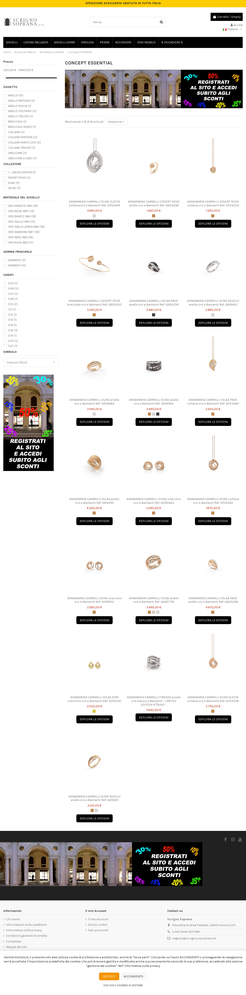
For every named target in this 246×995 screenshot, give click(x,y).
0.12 (12, 314)
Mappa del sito (16, 947)
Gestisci (109, 976)
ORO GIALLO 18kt (21, 221)
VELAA (14, 188)
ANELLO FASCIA (19, 106)
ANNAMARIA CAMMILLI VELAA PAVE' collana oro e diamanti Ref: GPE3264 (213, 401)
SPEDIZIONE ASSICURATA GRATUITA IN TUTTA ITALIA (123, 3)
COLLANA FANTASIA (22, 137)
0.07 (13, 293)
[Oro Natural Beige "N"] (153, 612)
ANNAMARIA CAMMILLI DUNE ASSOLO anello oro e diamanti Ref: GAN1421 (94, 798)
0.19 (12, 335)
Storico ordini (97, 925)
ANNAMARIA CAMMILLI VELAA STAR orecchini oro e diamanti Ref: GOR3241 (94, 699)
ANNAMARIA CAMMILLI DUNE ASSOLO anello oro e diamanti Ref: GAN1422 (213, 302)
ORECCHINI (17, 153)
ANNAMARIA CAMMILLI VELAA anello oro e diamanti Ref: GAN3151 (94, 501)
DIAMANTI (17, 265)
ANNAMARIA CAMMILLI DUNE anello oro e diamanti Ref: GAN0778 (154, 600)
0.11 (12, 309)
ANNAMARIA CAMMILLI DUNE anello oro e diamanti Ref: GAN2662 (94, 401)
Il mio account (98, 919)
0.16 (12, 325)
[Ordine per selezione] (116, 122)
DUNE (14, 183)
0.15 (12, 319)
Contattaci (14, 941)
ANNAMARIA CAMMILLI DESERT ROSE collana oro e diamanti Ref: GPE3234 (213, 203)
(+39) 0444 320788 (186, 932)
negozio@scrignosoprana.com (194, 938)
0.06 (13, 288)
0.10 (13, 304)
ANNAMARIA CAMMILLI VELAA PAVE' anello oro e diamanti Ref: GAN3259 (154, 302)
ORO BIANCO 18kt (22, 216)
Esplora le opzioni (94, 223)
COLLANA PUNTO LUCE (24, 142)
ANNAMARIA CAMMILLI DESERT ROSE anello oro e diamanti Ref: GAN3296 (154, 203)
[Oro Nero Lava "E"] (153, 314)
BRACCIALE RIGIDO (22, 126)
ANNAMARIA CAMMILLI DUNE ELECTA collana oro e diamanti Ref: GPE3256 (213, 699)
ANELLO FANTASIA (21, 100)
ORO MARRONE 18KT (24, 232)
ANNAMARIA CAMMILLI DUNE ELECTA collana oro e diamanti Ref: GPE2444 (94, 203)
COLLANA (16, 132)
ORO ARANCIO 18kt (23, 205)
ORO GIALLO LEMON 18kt (26, 226)
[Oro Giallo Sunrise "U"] (94, 711)
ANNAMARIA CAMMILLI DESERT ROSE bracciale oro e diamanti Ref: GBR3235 (94, 302)
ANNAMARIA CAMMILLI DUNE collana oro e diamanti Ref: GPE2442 (213, 501)
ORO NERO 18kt (20, 237)
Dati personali (98, 930)
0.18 (13, 330)
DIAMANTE (17, 260)
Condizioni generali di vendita (26, 936)
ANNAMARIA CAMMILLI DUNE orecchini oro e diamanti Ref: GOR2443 (154, 501)
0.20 (13, 341)
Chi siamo (13, 919)
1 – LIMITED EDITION (22, 172)
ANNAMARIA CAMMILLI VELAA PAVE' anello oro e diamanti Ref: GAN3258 (213, 600)
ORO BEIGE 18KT (21, 211)
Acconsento (133, 976)
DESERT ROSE (19, 177)
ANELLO (15, 95)
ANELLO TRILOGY (20, 116)
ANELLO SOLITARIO (22, 111)
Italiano (233, 29)
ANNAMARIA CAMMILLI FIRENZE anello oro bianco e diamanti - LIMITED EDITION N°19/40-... (154, 701)
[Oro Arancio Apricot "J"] (153, 215)
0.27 (13, 346)
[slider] (5, 78)
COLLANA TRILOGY (21, 147)
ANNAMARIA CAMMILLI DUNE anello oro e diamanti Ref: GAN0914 (154, 401)
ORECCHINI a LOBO (22, 158)
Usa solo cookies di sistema (123, 985)
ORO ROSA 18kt (20, 242)
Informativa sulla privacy (24, 930)
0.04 (13, 283)
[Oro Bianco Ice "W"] (94, 215)
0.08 (13, 299)
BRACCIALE (17, 121)
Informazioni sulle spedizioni (26, 925)
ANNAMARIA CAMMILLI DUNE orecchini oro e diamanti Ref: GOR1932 (94, 600)
